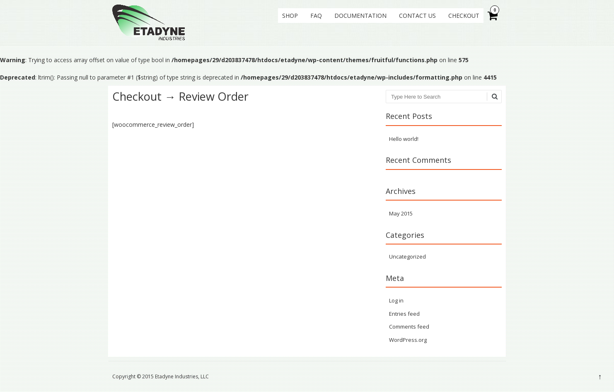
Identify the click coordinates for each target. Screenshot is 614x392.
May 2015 (401, 213)
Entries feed (404, 313)
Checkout (463, 15)
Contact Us (417, 15)
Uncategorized (407, 256)
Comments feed (409, 326)
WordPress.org (408, 340)
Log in (396, 300)
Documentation (360, 15)
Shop (290, 15)
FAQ (316, 15)
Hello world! (403, 139)
